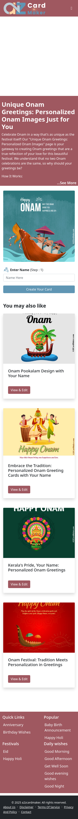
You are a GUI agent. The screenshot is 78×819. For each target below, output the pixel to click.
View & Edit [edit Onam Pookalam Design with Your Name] (19, 390)
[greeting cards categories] (71, 8)
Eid (5, 751)
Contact (26, 812)
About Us (9, 807)
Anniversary (13, 724)
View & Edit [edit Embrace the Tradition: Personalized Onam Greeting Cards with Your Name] (19, 489)
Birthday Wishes (16, 732)
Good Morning (57, 751)
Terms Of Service (49, 807)
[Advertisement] (38, 56)
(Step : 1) (23, 270)
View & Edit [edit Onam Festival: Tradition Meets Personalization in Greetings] (19, 679)
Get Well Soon (56, 766)
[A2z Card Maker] (24, 8)
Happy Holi (54, 737)
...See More (66, 182)
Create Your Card (39, 289)
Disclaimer (26, 807)
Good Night (54, 786)
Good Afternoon (58, 758)
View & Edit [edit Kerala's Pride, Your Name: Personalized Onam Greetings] (19, 584)
